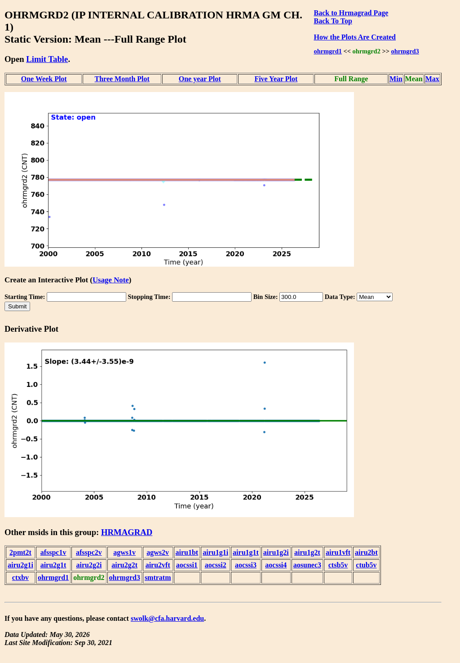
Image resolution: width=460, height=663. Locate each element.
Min (395, 79)
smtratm (158, 577)
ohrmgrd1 (328, 51)
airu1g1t (246, 552)
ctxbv (20, 577)
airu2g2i (89, 565)
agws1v (124, 552)
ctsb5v (338, 565)
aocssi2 (215, 565)
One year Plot (200, 79)
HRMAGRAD (126, 532)
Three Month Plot (122, 79)
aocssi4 (276, 565)
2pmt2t (20, 552)
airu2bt (366, 552)
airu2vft (158, 565)
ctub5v (366, 565)
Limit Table (47, 59)
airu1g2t (307, 552)
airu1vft (338, 552)
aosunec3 (307, 565)
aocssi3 (246, 565)
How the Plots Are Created (355, 37)
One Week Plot (44, 79)
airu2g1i (20, 565)
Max (432, 79)
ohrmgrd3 (405, 51)
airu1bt (187, 552)
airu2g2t (124, 565)
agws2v (157, 552)
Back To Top (333, 21)
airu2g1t (53, 565)
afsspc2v (89, 552)
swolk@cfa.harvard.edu (167, 618)
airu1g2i (276, 552)
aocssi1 (187, 565)
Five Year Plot (275, 79)
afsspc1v (53, 552)
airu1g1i (215, 552)
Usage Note (111, 280)
